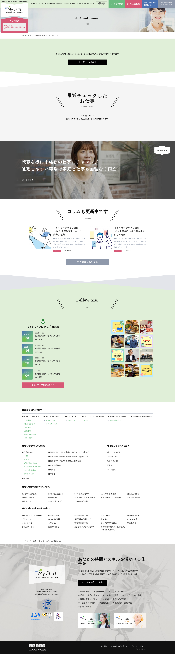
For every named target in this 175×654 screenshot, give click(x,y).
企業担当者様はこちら (101, 3)
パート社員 (111, 470)
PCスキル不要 (54, 519)
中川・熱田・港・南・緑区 (32, 467)
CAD (86, 420)
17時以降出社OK (81, 494)
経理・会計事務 (29, 424)
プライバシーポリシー (138, 646)
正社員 (110, 465)
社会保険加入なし (55, 515)
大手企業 (52, 523)
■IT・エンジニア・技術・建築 (93, 416)
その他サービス (51, 424)
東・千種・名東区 (30, 470)
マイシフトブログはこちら (42, 385)
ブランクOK (26, 519)
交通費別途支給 (81, 523)
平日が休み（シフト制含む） (112, 497)
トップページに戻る (87, 62)
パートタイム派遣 (113, 452)
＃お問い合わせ (84, 607)
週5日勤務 (52, 497)
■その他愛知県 (54, 465)
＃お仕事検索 (99, 592)
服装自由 (104, 519)
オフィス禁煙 (132, 519)
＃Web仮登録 (83, 592)
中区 (26, 456)
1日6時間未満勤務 (108, 494)
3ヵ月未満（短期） (81, 501)
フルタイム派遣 (113, 456)
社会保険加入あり (81, 515)
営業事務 (27, 427)
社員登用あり (53, 527)
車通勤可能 (131, 523)
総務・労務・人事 (30, 434)
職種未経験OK (133, 515)
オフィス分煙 (27, 523)
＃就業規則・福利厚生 (122, 603)
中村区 (26, 460)
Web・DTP (71, 420)
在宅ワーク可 (106, 515)
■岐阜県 (51, 470)
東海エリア (14, 27)
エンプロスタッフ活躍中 (84, 527)
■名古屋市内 (27, 452)
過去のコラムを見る (87, 262)
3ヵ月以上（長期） (55, 501)
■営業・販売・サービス (52, 416)
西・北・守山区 (29, 474)
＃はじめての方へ (116, 592)
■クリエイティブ (71, 416)
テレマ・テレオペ (51, 420)
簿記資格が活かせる (82, 519)
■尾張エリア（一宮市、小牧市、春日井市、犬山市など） (69, 452)
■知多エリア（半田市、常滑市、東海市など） (65, 461)
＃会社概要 (104, 603)
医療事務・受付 (115, 420)
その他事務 (28, 438)
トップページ (26, 35)
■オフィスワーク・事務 (30, 416)
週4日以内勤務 (28, 497)
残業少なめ (26, 501)
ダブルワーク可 (28, 527)
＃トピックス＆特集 (86, 603)
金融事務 (27, 431)
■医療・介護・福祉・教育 (117, 416)
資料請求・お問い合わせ (120, 646)
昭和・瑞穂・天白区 (31, 463)
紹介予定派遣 (112, 461)
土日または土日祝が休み (84, 497)
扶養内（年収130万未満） (32, 515)
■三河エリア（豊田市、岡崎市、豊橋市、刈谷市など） (68, 456)
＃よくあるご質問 (110, 595)
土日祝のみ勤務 (133, 497)
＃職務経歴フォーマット (88, 599)
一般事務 (27, 420)
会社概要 (105, 646)
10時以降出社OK (29, 494)
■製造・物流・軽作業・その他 (142, 416)
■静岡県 (25, 478)
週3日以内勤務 (133, 494)
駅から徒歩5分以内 (109, 523)
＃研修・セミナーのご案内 (114, 599)
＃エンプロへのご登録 (131, 595)
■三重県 (51, 474)
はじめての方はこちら (92, 582)
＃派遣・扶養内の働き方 (88, 595)
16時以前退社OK (55, 494)
